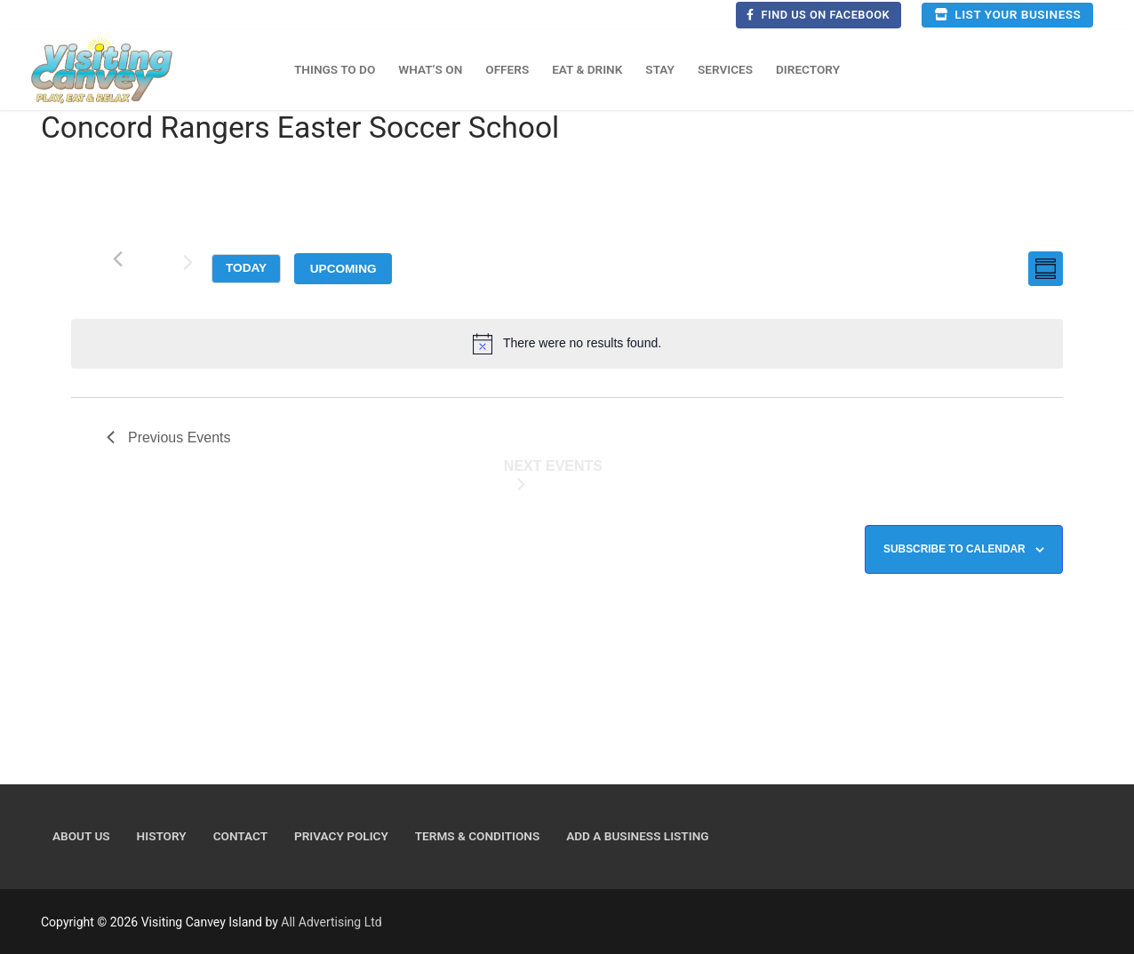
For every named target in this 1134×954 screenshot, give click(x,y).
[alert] (567, 344)
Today (246, 267)
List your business (1007, 14)
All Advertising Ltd (331, 922)
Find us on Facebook (818, 14)
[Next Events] (187, 266)
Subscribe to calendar (954, 549)
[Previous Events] (117, 258)
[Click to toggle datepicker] (343, 268)
